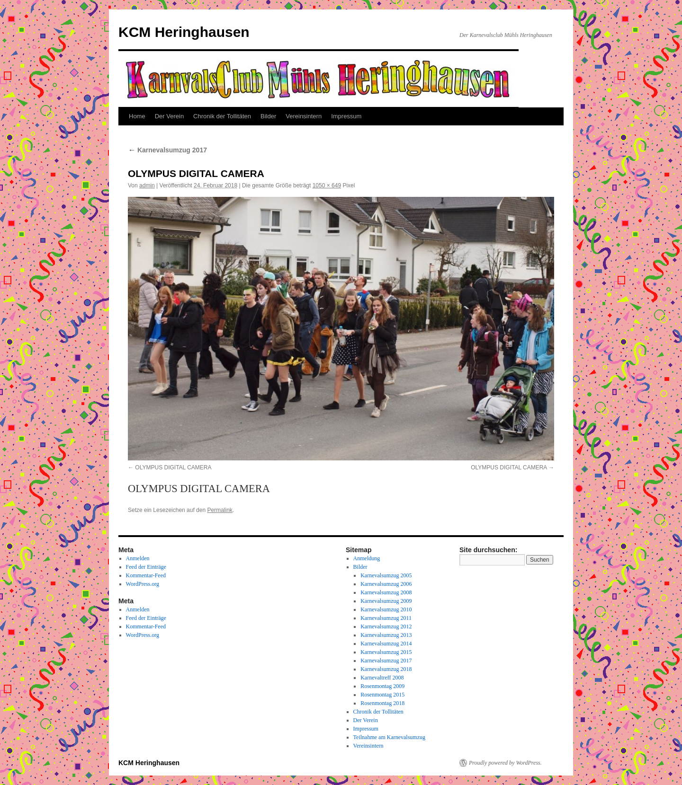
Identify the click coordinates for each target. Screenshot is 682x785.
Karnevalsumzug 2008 (386, 592)
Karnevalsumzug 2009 (386, 601)
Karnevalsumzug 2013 (386, 635)
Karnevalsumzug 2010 (386, 609)
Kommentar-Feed (146, 575)
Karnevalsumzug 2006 (386, 584)
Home (137, 116)
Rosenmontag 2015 (382, 694)
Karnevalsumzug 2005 (386, 575)
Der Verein (169, 116)
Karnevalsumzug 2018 (386, 669)
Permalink (219, 510)
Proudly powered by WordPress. (505, 762)
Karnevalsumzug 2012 (386, 626)
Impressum (346, 116)
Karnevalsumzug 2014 (386, 643)
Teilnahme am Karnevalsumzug (389, 737)
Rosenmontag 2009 (382, 686)
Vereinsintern (304, 116)
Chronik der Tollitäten (222, 116)
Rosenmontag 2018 (382, 703)
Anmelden (138, 558)
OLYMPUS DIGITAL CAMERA (173, 467)
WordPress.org (142, 584)
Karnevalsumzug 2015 (386, 652)
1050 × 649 (327, 185)
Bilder (268, 116)
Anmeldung (366, 558)
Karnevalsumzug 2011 (386, 618)
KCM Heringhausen (184, 32)
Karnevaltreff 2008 (382, 677)
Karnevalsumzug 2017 (167, 150)
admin (147, 185)
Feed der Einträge (146, 567)
